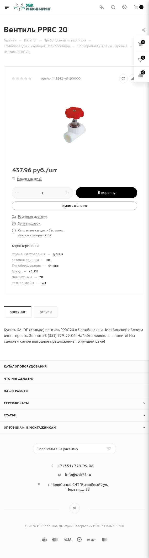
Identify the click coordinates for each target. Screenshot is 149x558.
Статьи (10, 415)
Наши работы (16, 391)
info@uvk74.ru (78, 474)
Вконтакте (74, 508)
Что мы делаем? (19, 379)
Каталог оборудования (25, 366)
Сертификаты (16, 403)
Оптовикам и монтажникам (30, 428)
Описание (18, 312)
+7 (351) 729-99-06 (76, 466)
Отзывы (46, 312)
